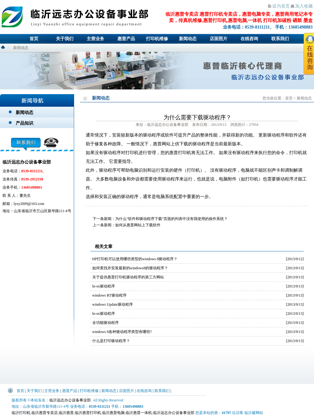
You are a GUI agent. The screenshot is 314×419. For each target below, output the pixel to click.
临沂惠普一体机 (139, 413)
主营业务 (95, 38)
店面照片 (218, 38)
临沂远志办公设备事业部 (70, 400)
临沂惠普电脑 (113, 413)
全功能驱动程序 (105, 322)
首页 (34, 38)
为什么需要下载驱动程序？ (197, 117)
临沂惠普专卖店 (44, 413)
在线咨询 (249, 38)
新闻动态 (188, 38)
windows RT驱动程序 (109, 295)
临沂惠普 (66, 413)
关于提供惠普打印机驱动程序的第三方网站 (128, 277)
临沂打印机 (21, 413)
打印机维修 (157, 38)
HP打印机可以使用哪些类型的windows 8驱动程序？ (135, 259)
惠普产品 (126, 38)
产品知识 (24, 123)
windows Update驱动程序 (112, 304)
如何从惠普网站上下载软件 (137, 225)
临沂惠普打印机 (88, 413)
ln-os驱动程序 (103, 286)
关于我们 (64, 38)
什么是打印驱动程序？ (111, 341)
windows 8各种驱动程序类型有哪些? (122, 332)
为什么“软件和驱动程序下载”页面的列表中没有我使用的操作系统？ (171, 219)
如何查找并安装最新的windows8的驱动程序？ (130, 268)
